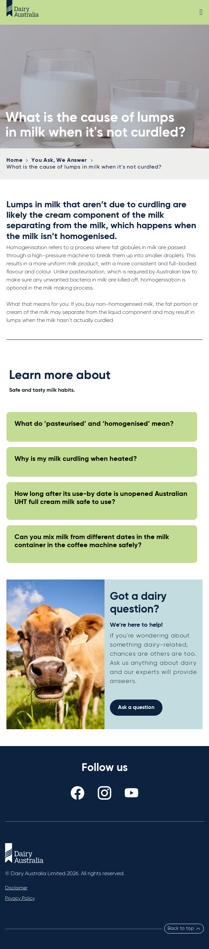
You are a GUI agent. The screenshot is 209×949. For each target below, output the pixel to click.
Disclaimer (16, 888)
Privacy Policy (20, 898)
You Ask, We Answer (59, 160)
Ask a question (136, 707)
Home (14, 160)
